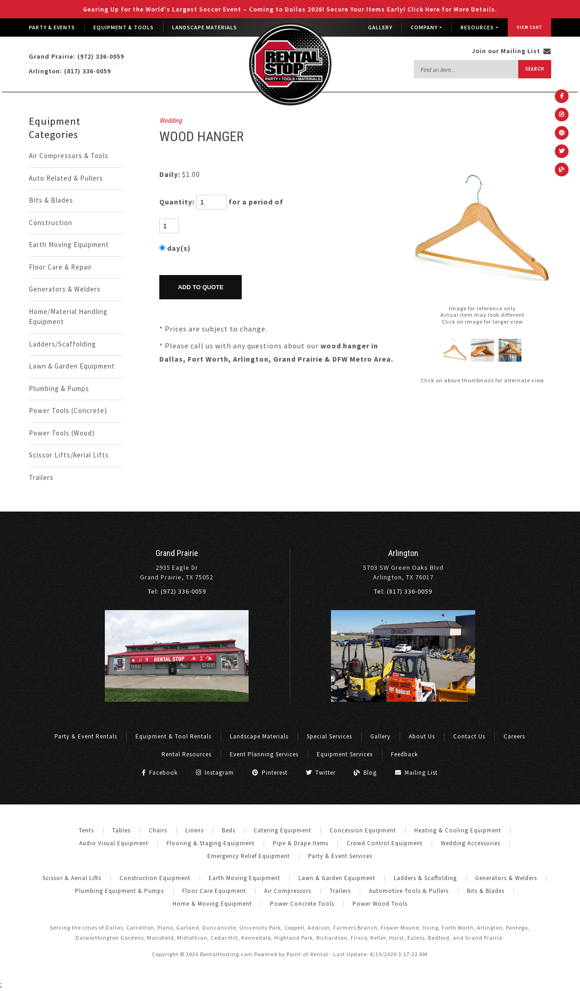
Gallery (380, 27)
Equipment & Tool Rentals (173, 736)
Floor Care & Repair (60, 267)
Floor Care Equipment (214, 891)
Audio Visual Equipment (113, 843)
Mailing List (416, 772)
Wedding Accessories (470, 843)
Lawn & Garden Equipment (72, 366)
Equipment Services (345, 754)
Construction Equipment (154, 878)
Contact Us (469, 736)
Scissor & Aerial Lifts (72, 878)
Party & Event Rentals (85, 736)
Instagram (215, 772)
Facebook (160, 772)
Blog (365, 772)
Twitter (321, 772)
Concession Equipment (363, 830)
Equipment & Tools (123, 27)
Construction (50, 222)
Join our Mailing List (511, 51)
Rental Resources (186, 754)
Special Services (329, 736)
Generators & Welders (65, 289)
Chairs (158, 830)
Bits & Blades (51, 200)
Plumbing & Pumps (59, 388)
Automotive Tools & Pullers (409, 891)
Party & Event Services (340, 856)
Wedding (170, 121)
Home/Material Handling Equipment (68, 316)
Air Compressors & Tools (68, 155)
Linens (194, 830)
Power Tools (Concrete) (68, 410)
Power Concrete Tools (302, 904)
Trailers (41, 477)
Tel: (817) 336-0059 (403, 591)
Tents (86, 830)
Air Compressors (287, 891)
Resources (480, 27)
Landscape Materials (204, 27)
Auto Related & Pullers (66, 178)
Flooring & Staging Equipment (211, 843)
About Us (422, 736)
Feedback (404, 754)
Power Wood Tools (379, 904)
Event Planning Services (264, 754)
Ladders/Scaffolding (62, 344)
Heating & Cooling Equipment (457, 830)
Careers (514, 736)
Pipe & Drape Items (300, 843)
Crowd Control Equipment (385, 843)
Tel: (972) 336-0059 (177, 591)
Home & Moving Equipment (212, 904)
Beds (228, 830)
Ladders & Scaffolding (425, 878)
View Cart (529, 27)
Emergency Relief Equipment (248, 856)
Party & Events (52, 27)
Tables (121, 830)
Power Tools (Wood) (62, 433)
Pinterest (269, 772)
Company (426, 27)
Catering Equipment (282, 830)
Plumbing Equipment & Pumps (119, 891)
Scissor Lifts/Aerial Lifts (69, 455)
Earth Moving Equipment (69, 244)
